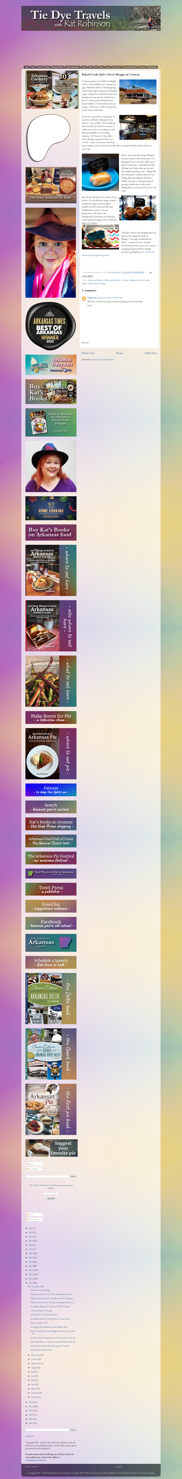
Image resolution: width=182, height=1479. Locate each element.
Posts (30, 1164)
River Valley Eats (130, 67)
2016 (31, 1270)
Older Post (151, 353)
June (33, 1376)
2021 (31, 1249)
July (33, 1371)
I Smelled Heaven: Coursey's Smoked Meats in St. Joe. (53, 1341)
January (34, 1397)
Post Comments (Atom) (103, 359)
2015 (31, 1274)
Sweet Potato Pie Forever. (41, 1350)
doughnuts (133, 280)
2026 (31, 1228)
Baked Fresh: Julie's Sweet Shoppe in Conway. (50, 1345)
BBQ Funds (152, 67)
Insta (108, 67)
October (35, 1359)
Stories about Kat (72, 67)
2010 (31, 1410)
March (34, 1388)
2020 (31, 1253)
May (33, 1380)
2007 (31, 1423)
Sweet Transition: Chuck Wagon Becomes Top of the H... (53, 1332)
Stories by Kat (57, 67)
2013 (31, 1282)
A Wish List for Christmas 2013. (44, 1314)
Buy (26, 67)
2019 (31, 1257)
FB (96, 67)
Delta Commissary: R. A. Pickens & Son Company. (52, 1298)
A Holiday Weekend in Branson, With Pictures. (50, 1306)
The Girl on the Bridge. (40, 1290)
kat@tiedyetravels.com (35, 1460)
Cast (84, 67)
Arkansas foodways (112, 280)
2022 (31, 1245)
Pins (101, 67)
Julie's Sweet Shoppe (97, 283)
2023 (31, 1240)
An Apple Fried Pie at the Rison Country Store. (51, 1318)
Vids (90, 67)
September (36, 1363)
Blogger (151, 1473)
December (36, 1286)
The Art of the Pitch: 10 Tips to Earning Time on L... (53, 1302)
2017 (31, 1266)
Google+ (119, 1466)
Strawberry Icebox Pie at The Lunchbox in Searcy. (52, 1294)
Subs (40, 67)
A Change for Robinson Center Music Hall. (49, 1327)
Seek (33, 67)
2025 (31, 1232)
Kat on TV (117, 67)
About (47, 67)
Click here (29, 1436)
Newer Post (88, 353)
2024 (31, 1236)
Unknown (91, 297)
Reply (90, 305)
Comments (32, 1168)
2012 (31, 1402)
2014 (31, 1278)
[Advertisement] (91, 48)
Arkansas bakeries (95, 280)
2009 (31, 1414)
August (34, 1367)
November (36, 1355)
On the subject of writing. (41, 1310)
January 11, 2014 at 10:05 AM (109, 297)
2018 (31, 1261)
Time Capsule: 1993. (39, 1323)
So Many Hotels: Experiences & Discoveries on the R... (53, 1337)
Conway (124, 280)
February (35, 1392)
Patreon (142, 67)
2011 (31, 1406)
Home (119, 353)
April (33, 1384)
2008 (31, 1419)
